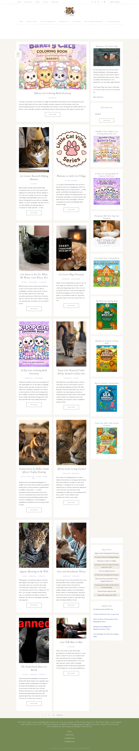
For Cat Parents (33, 282)
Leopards (38, 476)
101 (53, 715)
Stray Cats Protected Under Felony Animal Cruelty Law (71, 372)
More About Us (98, 97)
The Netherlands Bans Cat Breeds (34, 668)
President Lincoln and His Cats (103, 609)
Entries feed (69, 735)
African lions (30, 476)
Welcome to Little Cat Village (71, 176)
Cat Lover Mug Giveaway (71, 274)
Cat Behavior (42, 282)
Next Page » (60, 715)
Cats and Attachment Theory (71, 571)
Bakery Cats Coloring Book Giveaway (52, 93)
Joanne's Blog (52, 97)
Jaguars (25, 576)
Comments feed (69, 738)
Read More (52, 114)
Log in (69, 731)
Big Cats (23, 476)
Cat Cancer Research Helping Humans (34, 177)
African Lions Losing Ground (71, 468)
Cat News (75, 378)
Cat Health (34, 183)
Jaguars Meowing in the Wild (34, 571)
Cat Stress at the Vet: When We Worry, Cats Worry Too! (34, 276)
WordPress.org (69, 741)
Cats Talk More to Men (71, 642)
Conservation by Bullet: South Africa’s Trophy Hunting (34, 470)
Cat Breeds (42, 674)
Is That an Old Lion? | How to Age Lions (106, 614)
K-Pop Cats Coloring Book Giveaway (34, 372)
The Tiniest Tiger (69, 11)
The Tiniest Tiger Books (71, 180)
